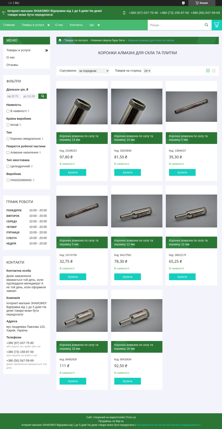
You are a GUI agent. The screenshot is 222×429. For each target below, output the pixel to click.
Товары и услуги (32, 25)
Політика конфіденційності (185, 424)
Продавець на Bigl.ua (110, 421)
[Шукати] (206, 25)
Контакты (76, 25)
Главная (9, 25)
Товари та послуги (76, 40)
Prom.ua (131, 417)
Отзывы (12, 65)
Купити (73, 172)
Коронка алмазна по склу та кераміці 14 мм (79, 138)
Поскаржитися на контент (152, 424)
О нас (59, 25)
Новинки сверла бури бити (108, 40)
